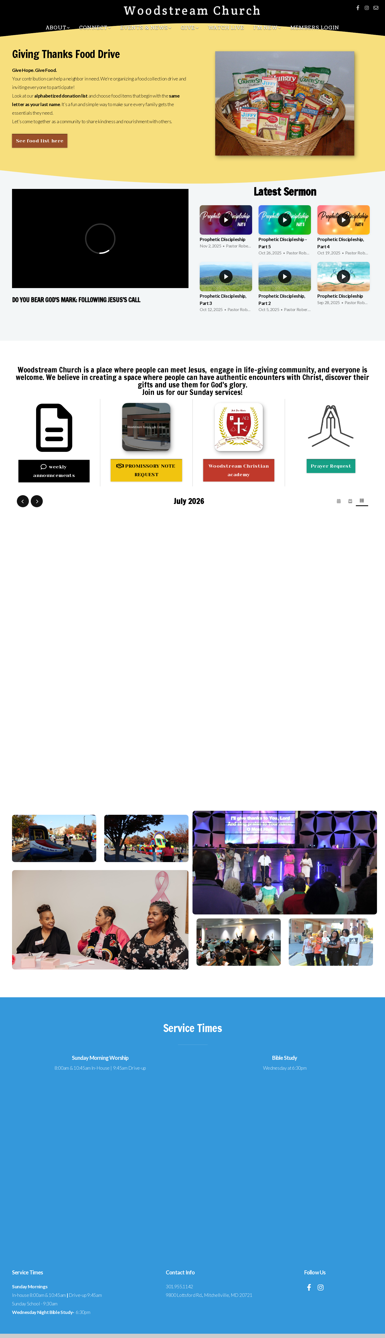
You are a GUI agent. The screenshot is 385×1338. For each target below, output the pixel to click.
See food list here (39, 141)
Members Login (314, 28)
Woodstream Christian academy (239, 470)
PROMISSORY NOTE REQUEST (145, 470)
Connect (95, 28)
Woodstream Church (193, 10)
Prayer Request (331, 466)
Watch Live (226, 28)
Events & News (146, 28)
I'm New (267, 28)
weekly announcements (54, 471)
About (58, 28)
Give (190, 28)
